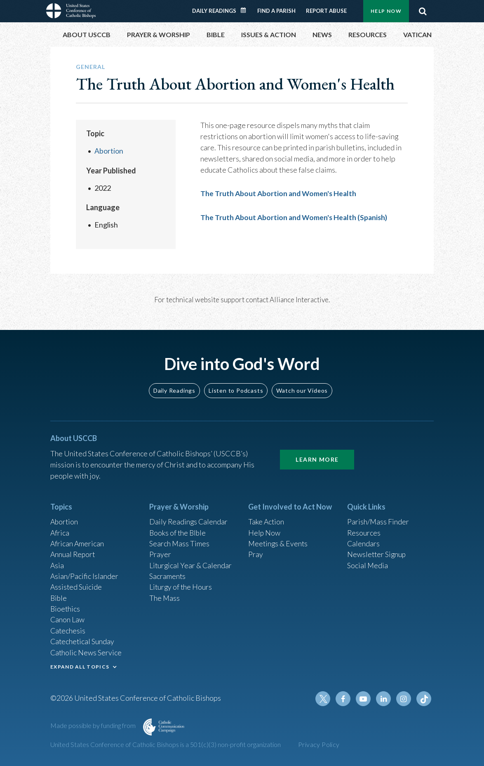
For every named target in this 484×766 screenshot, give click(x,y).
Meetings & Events (279, 540)
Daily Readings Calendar (246, 10)
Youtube (364, 698)
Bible (59, 595)
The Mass (164, 595)
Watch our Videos (302, 385)
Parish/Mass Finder (378, 517)
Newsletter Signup (377, 551)
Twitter (324, 698)
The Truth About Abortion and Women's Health (279, 193)
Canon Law (67, 618)
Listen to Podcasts (236, 385)
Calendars (363, 540)
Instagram (404, 698)
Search (422, 11)
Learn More (317, 454)
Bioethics (65, 607)
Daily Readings (214, 10)
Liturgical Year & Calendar (191, 562)
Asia (57, 562)
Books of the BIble (178, 529)
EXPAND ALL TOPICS (79, 666)
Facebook (344, 698)
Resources (364, 529)
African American (77, 540)
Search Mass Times (179, 540)
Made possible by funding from (93, 725)
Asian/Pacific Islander (84, 573)
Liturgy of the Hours (181, 584)
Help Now (386, 11)
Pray (255, 551)
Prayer (160, 551)
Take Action (266, 517)
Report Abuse (326, 10)
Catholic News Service (86, 651)
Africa (60, 529)
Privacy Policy (319, 744)
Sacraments (167, 573)
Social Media (367, 562)
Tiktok (423, 698)
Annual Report (73, 551)
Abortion (108, 150)
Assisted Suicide (76, 584)
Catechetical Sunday (82, 640)
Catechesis (68, 629)
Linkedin (384, 698)
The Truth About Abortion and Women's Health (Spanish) (295, 216)
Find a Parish (276, 10)
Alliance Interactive (299, 299)
